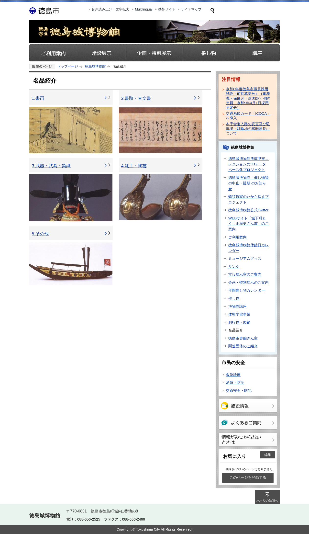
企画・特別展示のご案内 (248, 282)
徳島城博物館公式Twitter (248, 210)
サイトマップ (191, 9)
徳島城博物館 (95, 66)
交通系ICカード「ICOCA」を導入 (248, 115)
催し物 (233, 298)
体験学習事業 (239, 314)
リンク (233, 266)
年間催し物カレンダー (246, 290)
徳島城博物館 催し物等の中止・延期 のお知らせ (248, 183)
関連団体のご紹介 (243, 346)
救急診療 (233, 375)
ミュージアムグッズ (244, 258)
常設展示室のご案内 (244, 274)
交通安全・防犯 (239, 390)
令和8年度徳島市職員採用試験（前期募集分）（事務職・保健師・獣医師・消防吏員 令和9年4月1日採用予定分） (248, 98)
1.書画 (38, 98)
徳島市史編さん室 (243, 338)
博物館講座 (237, 306)
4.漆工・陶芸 (134, 165)
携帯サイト (166, 9)
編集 (267, 455)
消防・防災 (235, 382)
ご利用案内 (237, 237)
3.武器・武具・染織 (51, 165)
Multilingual (144, 9)
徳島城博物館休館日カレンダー (248, 248)
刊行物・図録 (239, 322)
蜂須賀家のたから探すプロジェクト (248, 199)
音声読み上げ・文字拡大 (110, 9)
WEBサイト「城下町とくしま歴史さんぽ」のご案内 (248, 223)
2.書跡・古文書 (136, 98)
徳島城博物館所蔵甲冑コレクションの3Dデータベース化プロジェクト (248, 164)
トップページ (67, 66)
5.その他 (40, 233)
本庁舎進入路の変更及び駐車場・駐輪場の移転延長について (248, 128)
